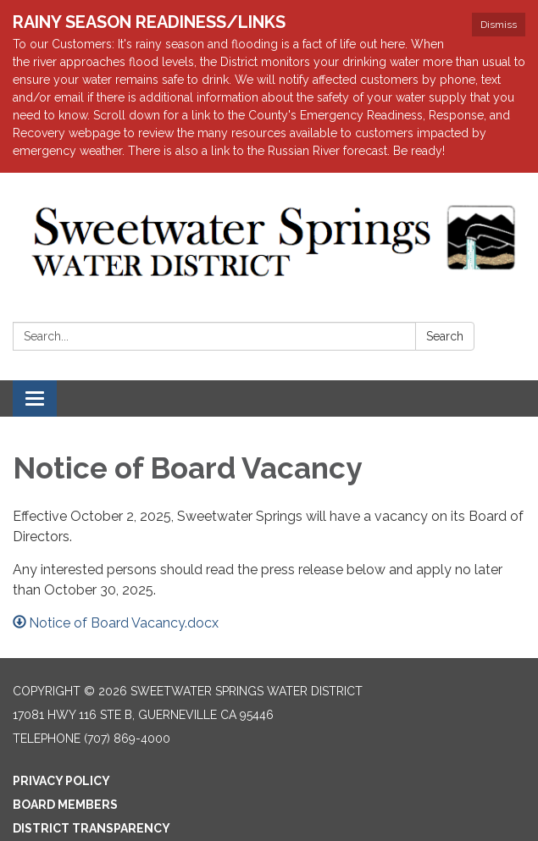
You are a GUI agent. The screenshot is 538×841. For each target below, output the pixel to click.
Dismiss (498, 24)
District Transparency (91, 828)
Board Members (65, 804)
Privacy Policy (61, 781)
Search (444, 336)
